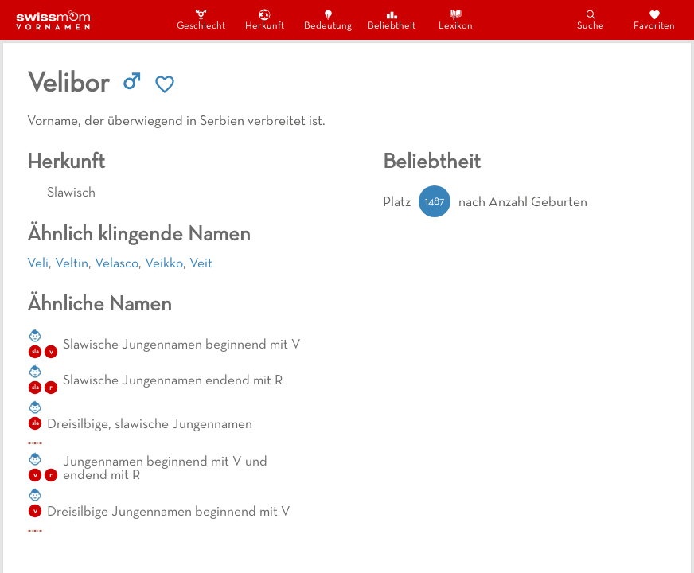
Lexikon (456, 19)
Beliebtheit (391, 19)
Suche (590, 19)
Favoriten (654, 19)
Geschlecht (200, 19)
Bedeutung (328, 19)
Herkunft (264, 19)
